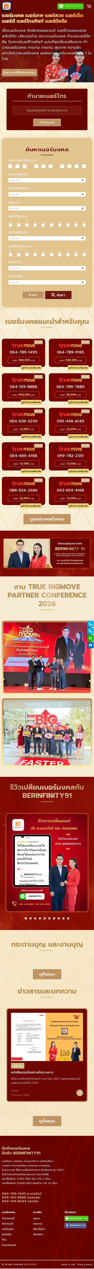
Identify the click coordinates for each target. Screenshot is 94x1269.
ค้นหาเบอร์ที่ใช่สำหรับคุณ (21, 72)
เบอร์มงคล (8, 1229)
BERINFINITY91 (75, 1226)
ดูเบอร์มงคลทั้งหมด (47, 520)
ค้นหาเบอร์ (7, 1224)
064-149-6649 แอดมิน (20, 1201)
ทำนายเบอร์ (47, 122)
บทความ (17, 1066)
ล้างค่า (33, 295)
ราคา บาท (23, 361)
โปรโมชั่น (6, 1235)
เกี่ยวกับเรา (39, 1229)
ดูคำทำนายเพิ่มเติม (31, 368)
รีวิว (4, 1240)
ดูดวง (36, 1219)
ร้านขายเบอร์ (9, 1245)
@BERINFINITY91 (70, 6)
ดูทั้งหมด (47, 975)
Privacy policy (84, 1265)
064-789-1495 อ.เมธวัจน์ (22, 1194)
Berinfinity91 (30, 1264)
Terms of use (68, 1265)
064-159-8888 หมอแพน (21, 1197)
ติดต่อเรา (38, 1235)
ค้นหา (58, 295)
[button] (25, 918)
